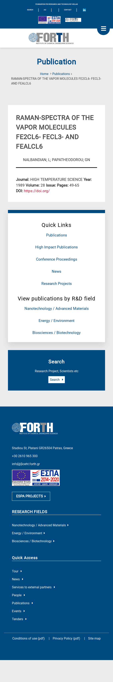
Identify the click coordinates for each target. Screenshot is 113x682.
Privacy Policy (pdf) (67, 639)
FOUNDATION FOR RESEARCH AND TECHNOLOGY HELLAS (56, 4)
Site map (94, 639)
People (18, 595)
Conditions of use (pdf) (28, 639)
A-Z (45, 10)
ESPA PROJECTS (31, 496)
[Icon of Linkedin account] (84, 10)
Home (44, 74)
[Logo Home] (56, 38)
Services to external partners (33, 587)
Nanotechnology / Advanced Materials (56, 308)
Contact (67, 10)
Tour (17, 571)
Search (56, 380)
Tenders (19, 619)
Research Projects (56, 283)
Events (18, 611)
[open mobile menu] (103, 28)
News (56, 271)
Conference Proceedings (56, 259)
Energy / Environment (56, 320)
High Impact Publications (56, 247)
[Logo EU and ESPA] (49, 20)
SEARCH (30, 10)
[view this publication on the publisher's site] (37, 191)
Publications (61, 74)
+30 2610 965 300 (25, 456)
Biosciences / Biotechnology (56, 332)
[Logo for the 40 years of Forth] (73, 20)
